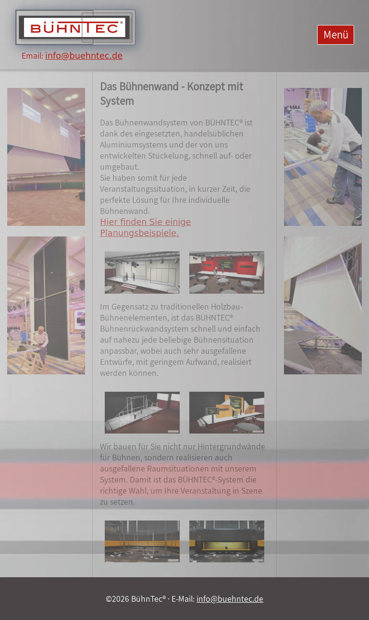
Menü (335, 34)
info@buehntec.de (84, 56)
